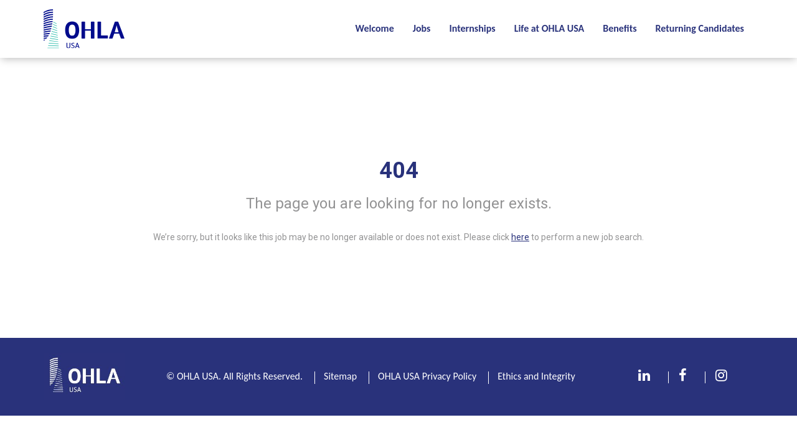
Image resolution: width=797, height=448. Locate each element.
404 (398, 170)
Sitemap (340, 376)
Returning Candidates (700, 28)
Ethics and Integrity (536, 376)
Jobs (422, 28)
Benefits (619, 28)
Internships (472, 28)
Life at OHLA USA (549, 28)
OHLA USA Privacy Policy (427, 376)
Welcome (374, 28)
